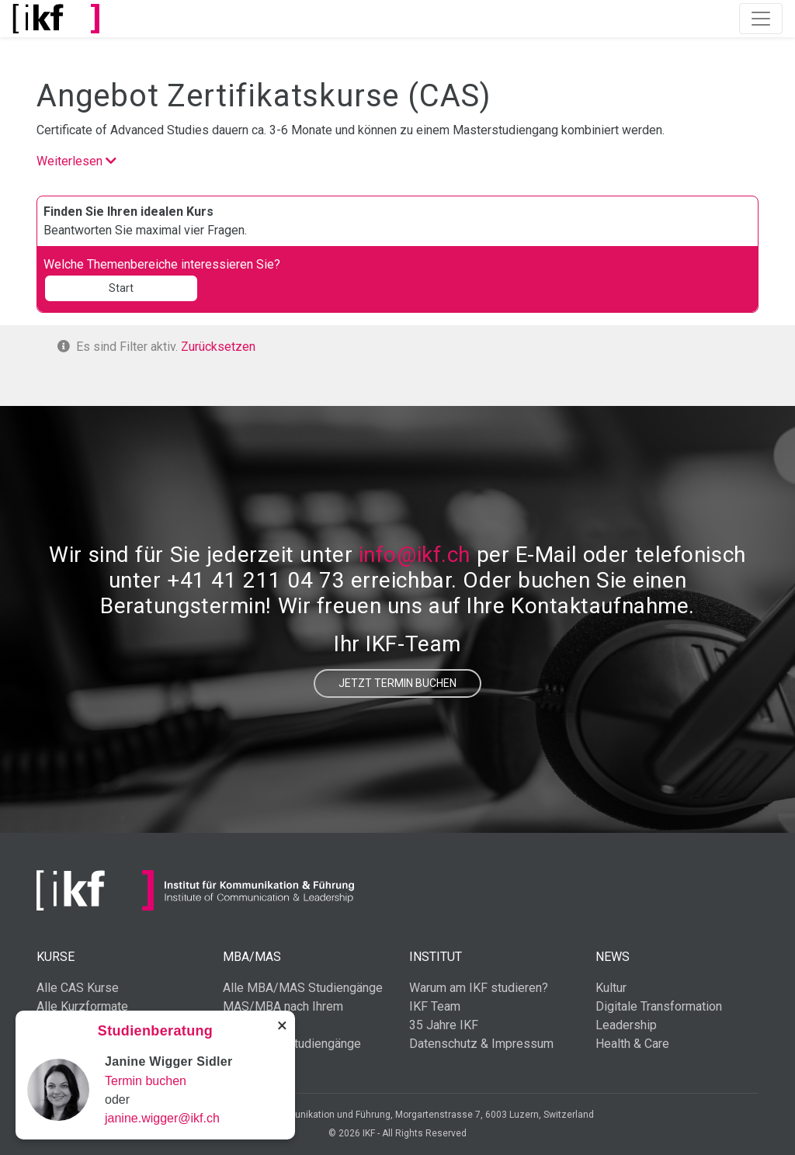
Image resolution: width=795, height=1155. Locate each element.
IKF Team (434, 1006)
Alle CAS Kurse (77, 987)
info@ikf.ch (414, 554)
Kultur (611, 987)
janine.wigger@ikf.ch (162, 1118)
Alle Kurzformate (82, 1006)
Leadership (626, 1025)
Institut (435, 956)
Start (121, 288)
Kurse (55, 956)
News (612, 956)
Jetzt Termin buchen (397, 683)
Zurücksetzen (218, 346)
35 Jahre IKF (443, 1025)
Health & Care (632, 1043)
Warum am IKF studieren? (478, 987)
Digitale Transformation (658, 1006)
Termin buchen (145, 1080)
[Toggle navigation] (761, 18)
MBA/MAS (252, 956)
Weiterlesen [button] (76, 161)
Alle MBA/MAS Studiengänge (303, 987)
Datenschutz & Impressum (481, 1043)
